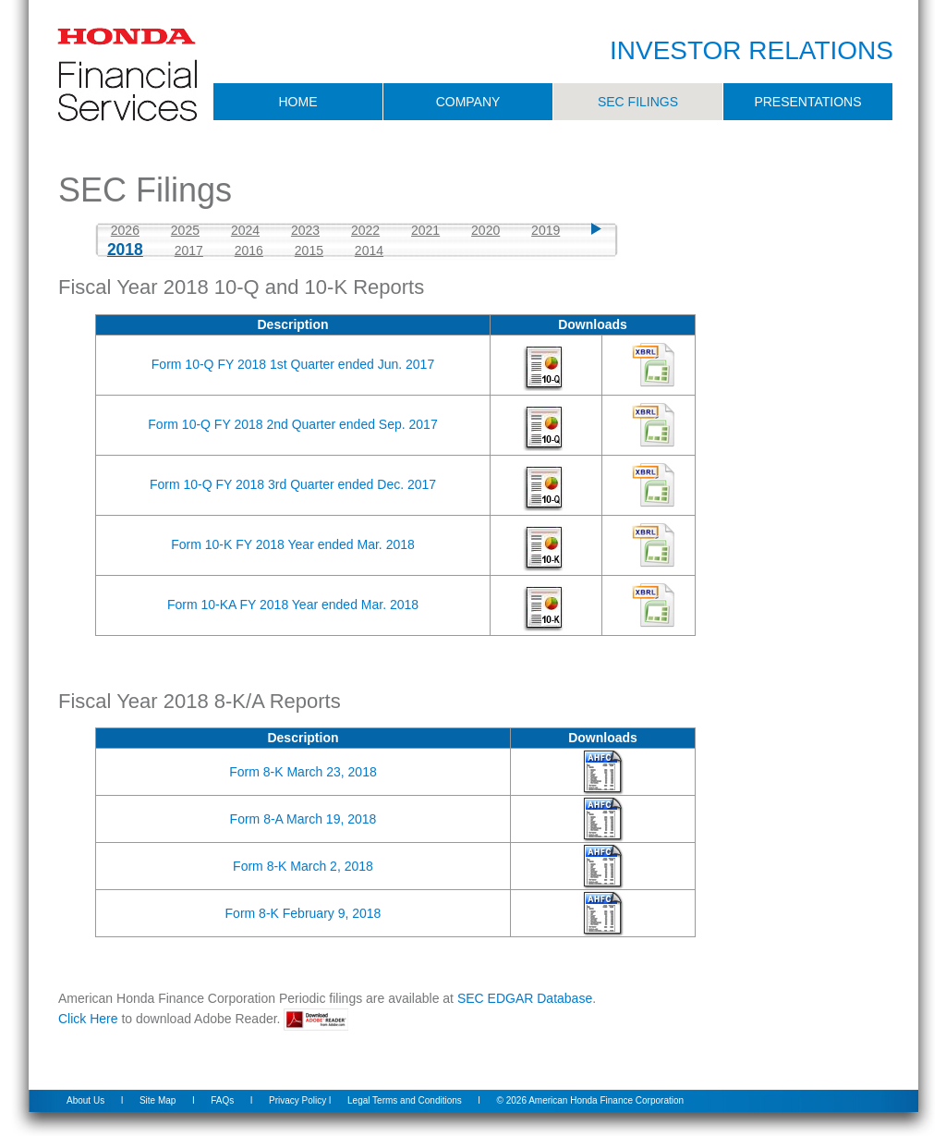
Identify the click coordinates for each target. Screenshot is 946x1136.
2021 (425, 230)
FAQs (222, 1100)
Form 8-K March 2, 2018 (303, 866)
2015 (309, 250)
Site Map (157, 1100)
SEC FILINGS (638, 101)
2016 (249, 250)
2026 (125, 230)
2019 (545, 230)
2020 (485, 230)
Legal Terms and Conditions (404, 1100)
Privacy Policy (297, 1100)
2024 (245, 230)
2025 (185, 230)
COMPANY (468, 101)
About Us (85, 1100)
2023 (305, 230)
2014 (369, 250)
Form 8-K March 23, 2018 (303, 771)
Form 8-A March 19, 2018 (303, 819)
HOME (298, 101)
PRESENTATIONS (807, 101)
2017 (189, 250)
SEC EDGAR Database (524, 998)
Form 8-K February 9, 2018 (303, 913)
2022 (365, 230)
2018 (125, 249)
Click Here (88, 1018)
